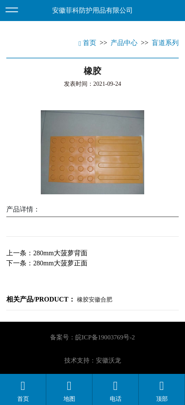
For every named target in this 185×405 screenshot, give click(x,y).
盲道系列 (165, 42)
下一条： (46, 263)
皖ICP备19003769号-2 (105, 337)
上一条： (46, 253)
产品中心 (124, 42)
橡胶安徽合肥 (94, 299)
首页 (87, 42)
